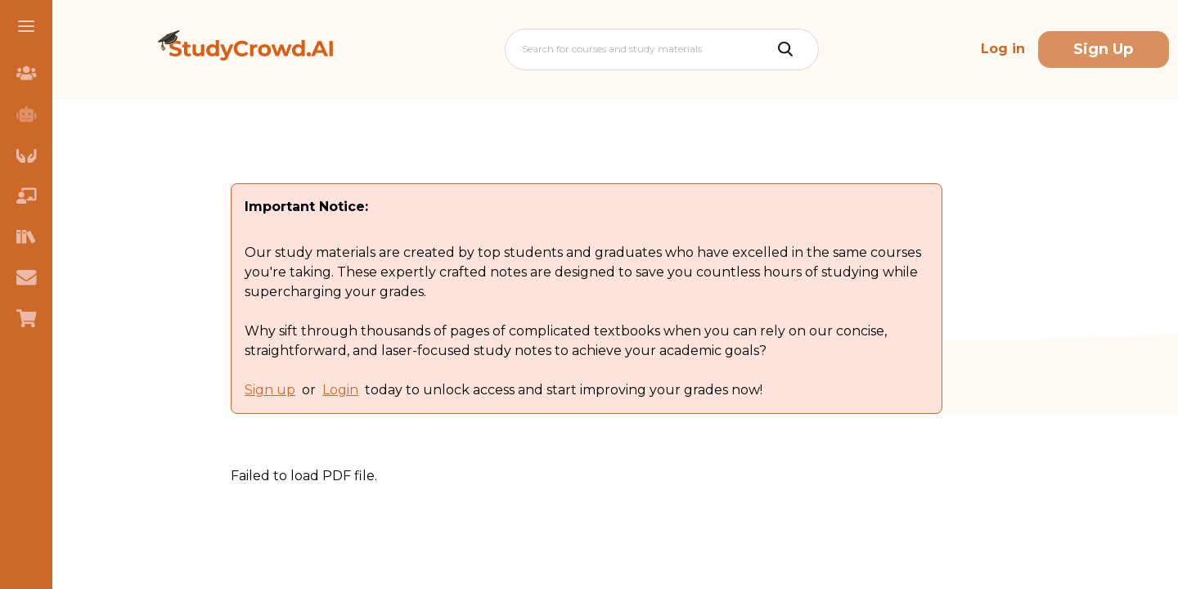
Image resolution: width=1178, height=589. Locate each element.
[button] (26, 26)
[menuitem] (26, 72)
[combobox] (523, 49)
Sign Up (1103, 49)
